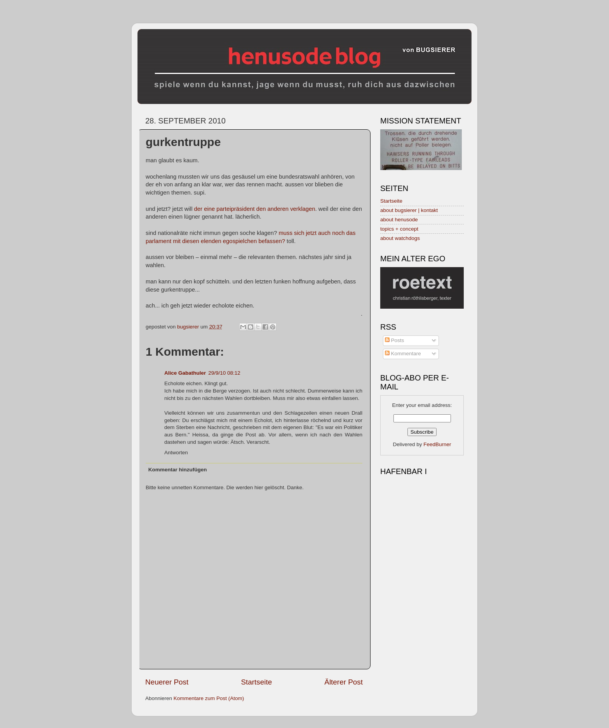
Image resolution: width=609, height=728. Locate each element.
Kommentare (403, 353)
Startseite (256, 682)
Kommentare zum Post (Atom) (209, 698)
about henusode (399, 219)
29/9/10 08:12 (224, 373)
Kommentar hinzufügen (177, 470)
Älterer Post (343, 682)
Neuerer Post (166, 682)
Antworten (176, 452)
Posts (394, 340)
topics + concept (399, 229)
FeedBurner (437, 444)
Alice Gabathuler (185, 373)
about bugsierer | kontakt (409, 210)
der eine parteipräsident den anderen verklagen (254, 209)
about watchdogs (400, 238)
